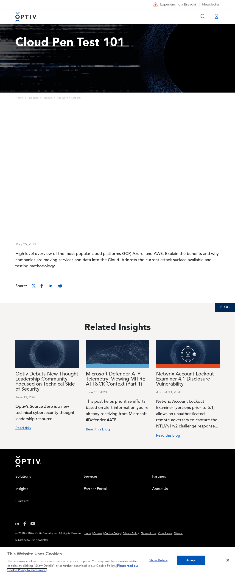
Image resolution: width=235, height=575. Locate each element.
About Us (160, 489)
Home (19, 98)
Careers (97, 533)
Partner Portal (95, 489)
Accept (191, 560)
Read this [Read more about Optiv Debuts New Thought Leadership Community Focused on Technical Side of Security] (23, 428)
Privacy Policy (131, 533)
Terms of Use (148, 533)
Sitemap (178, 533)
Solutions (23, 477)
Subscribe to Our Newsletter (31, 540)
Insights (33, 98)
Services (91, 477)
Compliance (165, 533)
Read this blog (98, 429)
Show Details (158, 560)
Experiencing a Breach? (174, 4)
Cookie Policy (112, 533)
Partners (159, 477)
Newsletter (211, 4)
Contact (22, 501)
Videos (47, 98)
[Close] (228, 560)
